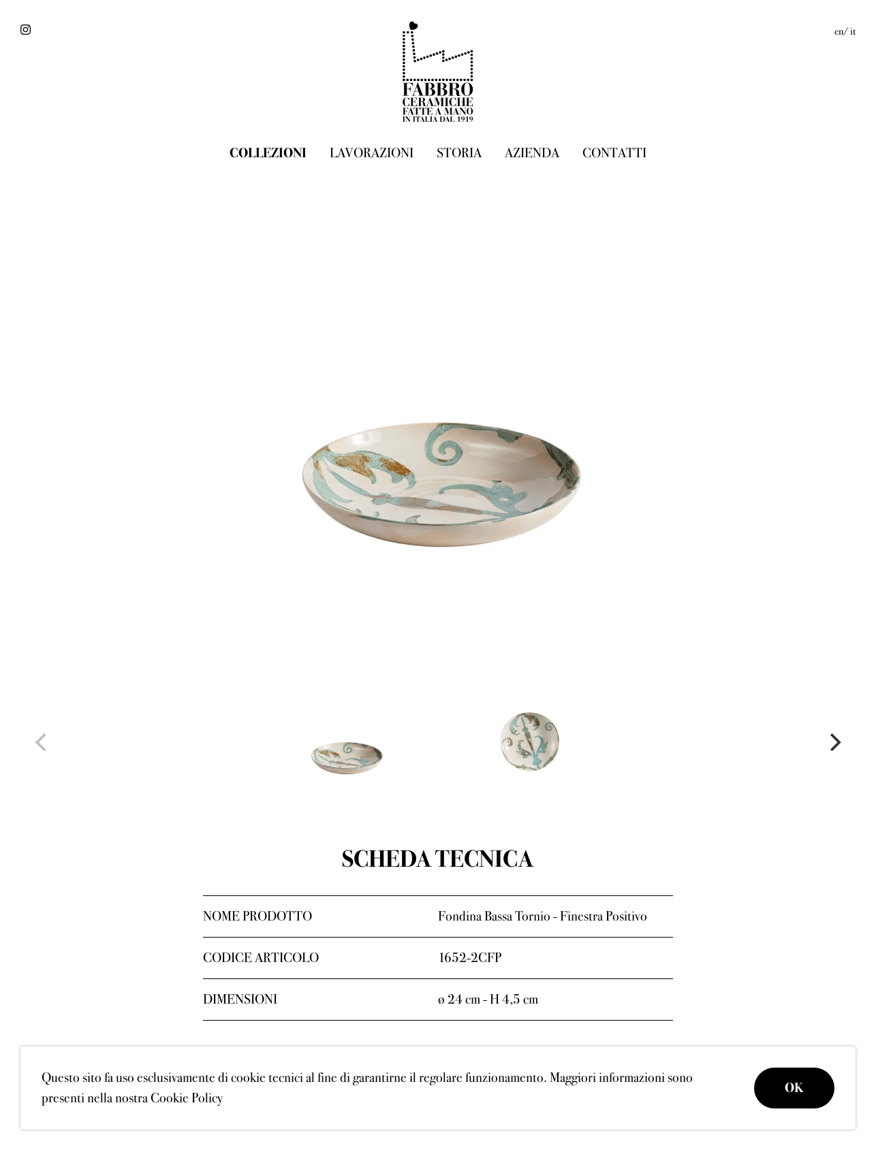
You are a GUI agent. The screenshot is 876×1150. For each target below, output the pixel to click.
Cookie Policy (187, 1098)
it (853, 31)
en (838, 31)
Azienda (532, 153)
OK (794, 1088)
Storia (459, 153)
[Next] (834, 742)
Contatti (614, 153)
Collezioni (268, 153)
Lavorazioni (371, 153)
